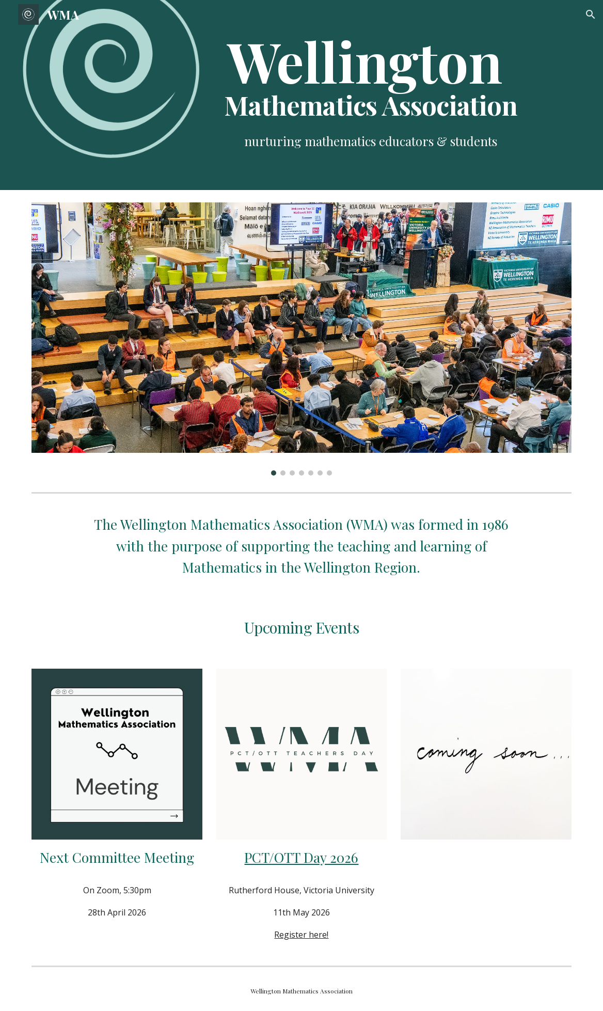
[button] (590, 14)
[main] (370, 77)
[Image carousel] (301, 339)
